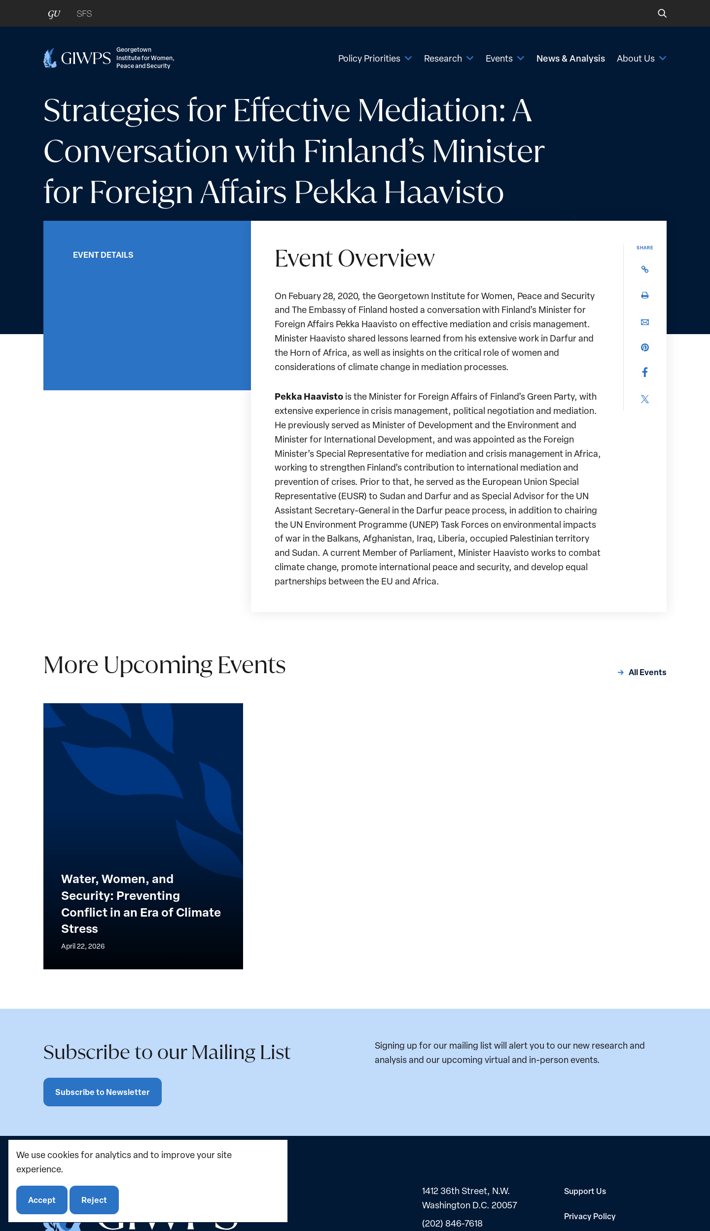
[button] (655, 13)
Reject (94, 1199)
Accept (42, 1199)
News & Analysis (570, 58)
